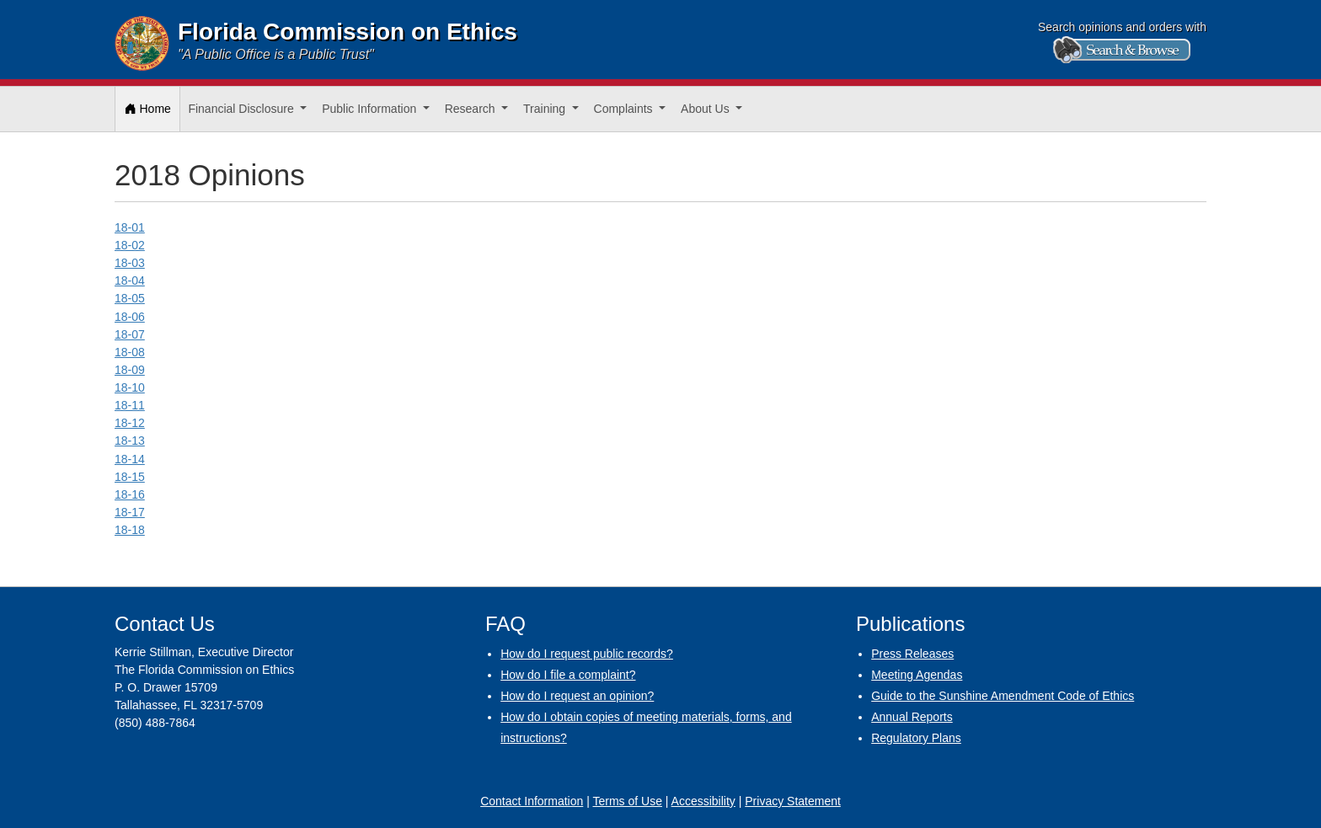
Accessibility (703, 801)
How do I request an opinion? (577, 695)
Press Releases (912, 653)
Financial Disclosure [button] (242, 108)
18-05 (130, 298)
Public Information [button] (371, 108)
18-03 (130, 263)
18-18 (130, 530)
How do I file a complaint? (567, 674)
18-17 (130, 512)
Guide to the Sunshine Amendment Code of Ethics (1002, 695)
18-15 (130, 476)
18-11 (130, 405)
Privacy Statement (793, 801)
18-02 (130, 245)
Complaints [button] (625, 108)
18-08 (130, 352)
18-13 (130, 440)
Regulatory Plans (916, 738)
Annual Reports (912, 717)
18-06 (130, 316)
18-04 (130, 280)
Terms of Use (626, 801)
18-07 (130, 334)
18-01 (130, 227)
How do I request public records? (586, 653)
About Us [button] (706, 108)
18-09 (130, 370)
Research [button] (472, 108)
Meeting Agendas (916, 674)
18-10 (130, 387)
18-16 (130, 494)
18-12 (130, 423)
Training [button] (546, 108)
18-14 (130, 459)
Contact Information (531, 801)
